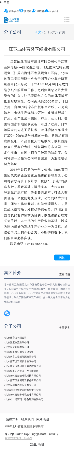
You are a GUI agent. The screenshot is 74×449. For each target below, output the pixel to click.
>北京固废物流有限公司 (16, 342)
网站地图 (42, 419)
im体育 (5, 2)
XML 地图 (37, 444)
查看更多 (64, 327)
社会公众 (51, 11)
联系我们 (27, 419)
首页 (62, 32)
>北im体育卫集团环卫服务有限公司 (22, 380)
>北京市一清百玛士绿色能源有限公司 (23, 399)
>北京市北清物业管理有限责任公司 (22, 390)
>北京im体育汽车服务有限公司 (20, 385)
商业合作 (11, 11)
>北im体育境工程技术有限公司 (20, 361)
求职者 (38, 11)
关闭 (62, 257)
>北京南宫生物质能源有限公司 (20, 356)
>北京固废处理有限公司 (16, 347)
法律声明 (12, 419)
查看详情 (64, 274)
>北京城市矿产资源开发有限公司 (21, 371)
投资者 (25, 11)
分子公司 (50, 32)
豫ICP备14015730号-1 (18, 434)
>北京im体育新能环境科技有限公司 (22, 375)
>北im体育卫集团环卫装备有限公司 (22, 366)
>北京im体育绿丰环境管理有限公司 (22, 394)
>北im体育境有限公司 (15, 337)
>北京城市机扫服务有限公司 (19, 352)
